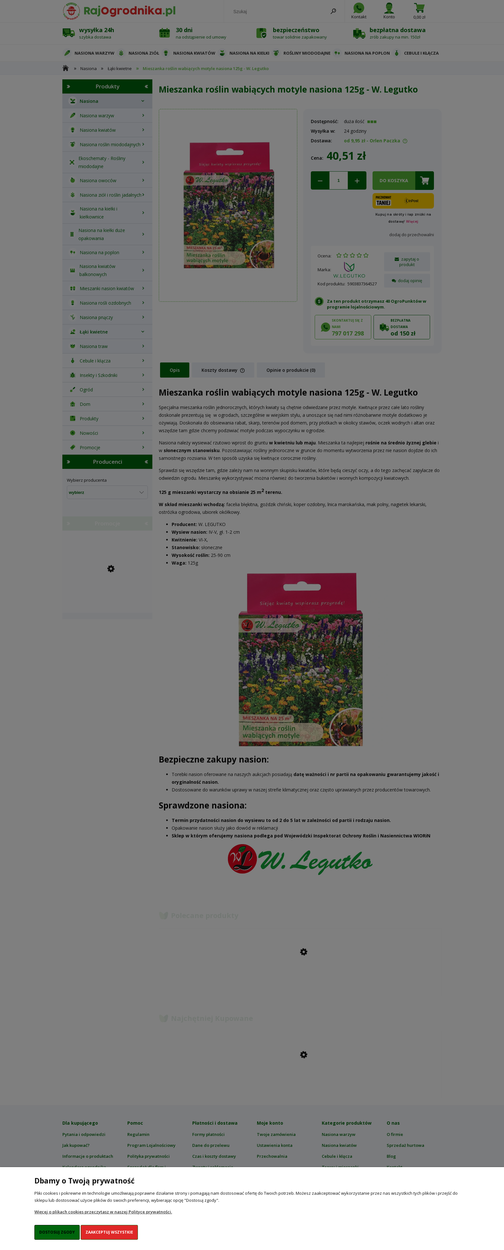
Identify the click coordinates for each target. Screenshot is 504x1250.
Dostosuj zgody (57, 1232)
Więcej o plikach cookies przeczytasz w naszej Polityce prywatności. (103, 1212)
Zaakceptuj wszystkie (109, 1232)
